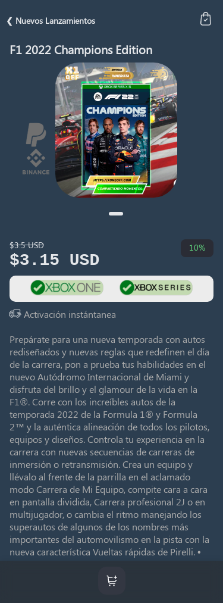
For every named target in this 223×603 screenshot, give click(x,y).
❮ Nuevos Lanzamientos (50, 20)
